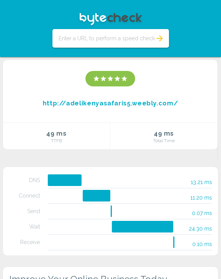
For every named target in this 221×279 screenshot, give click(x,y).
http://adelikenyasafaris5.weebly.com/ (110, 103)
